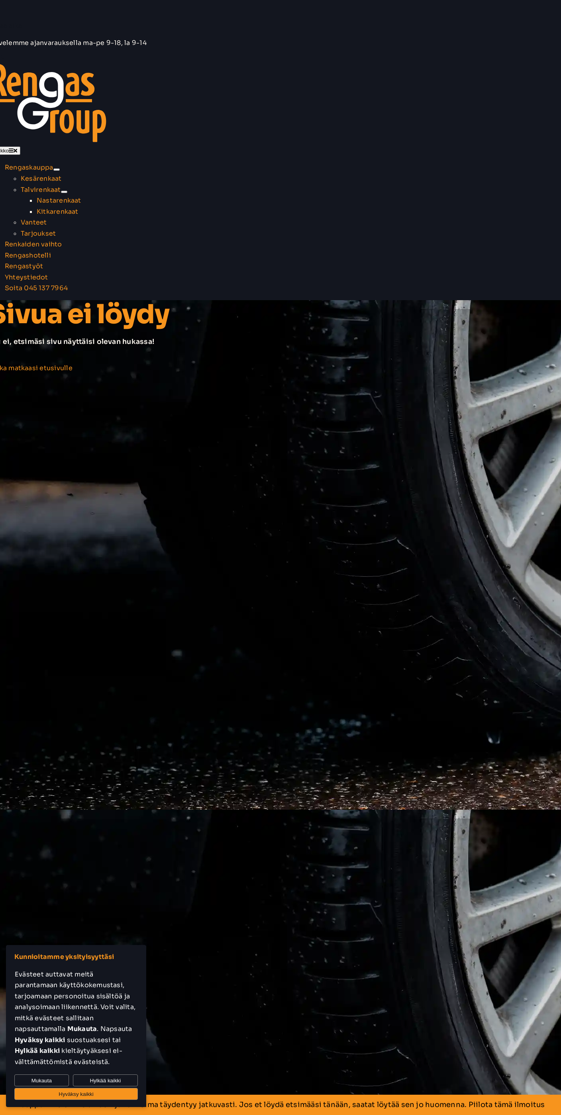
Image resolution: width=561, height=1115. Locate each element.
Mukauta (41, 1081)
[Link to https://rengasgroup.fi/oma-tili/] (3, 58)
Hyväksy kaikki (76, 1094)
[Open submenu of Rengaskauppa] (56, 169)
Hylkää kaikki (105, 1081)
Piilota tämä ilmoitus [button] (507, 1104)
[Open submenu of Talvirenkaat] (64, 192)
